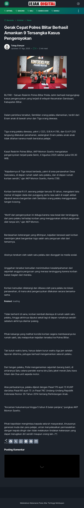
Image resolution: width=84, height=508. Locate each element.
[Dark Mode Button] (78, 3)
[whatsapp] (21, 441)
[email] (36, 441)
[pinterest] (31, 441)
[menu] (6, 3)
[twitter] (16, 441)
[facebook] (11, 441)
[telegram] (26, 441)
